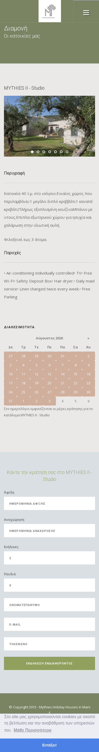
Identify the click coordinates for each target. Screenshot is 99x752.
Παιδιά (10, 574)
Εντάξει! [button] (49, 745)
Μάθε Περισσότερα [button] (32, 730)
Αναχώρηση (14, 519)
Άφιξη (9, 492)
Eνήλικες (11, 546)
